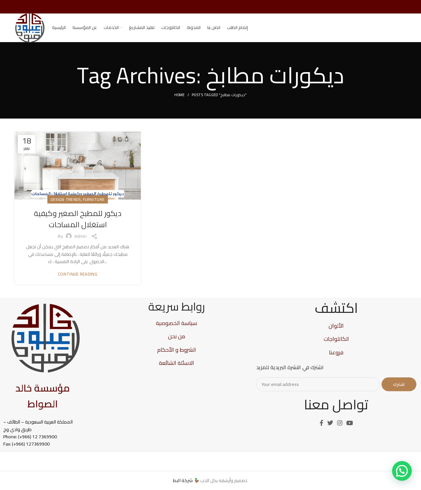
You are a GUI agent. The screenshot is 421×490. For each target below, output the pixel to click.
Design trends (66, 205)
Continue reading (77, 280)
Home (179, 101)
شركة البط (183, 480)
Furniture (94, 205)
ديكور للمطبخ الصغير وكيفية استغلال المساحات (77, 225)
